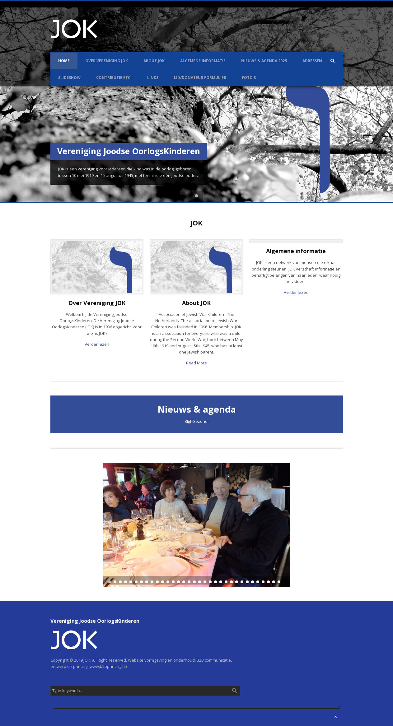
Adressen (312, 60)
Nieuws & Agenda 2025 (264, 60)
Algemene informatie (203, 60)
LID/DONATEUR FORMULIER (200, 77)
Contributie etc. (114, 77)
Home (64, 60)
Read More (196, 363)
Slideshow (69, 77)
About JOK (154, 60)
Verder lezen (97, 344)
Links (152, 77)
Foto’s (249, 77)
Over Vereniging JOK (106, 60)
